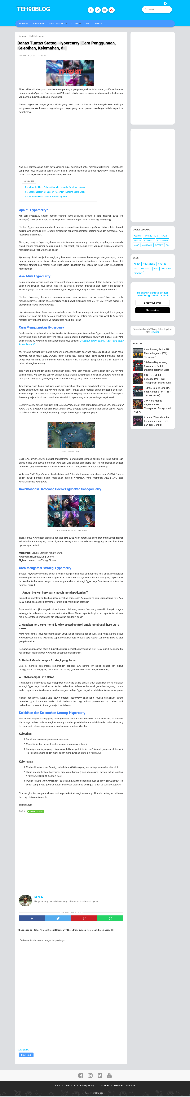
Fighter (137, 240)
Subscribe (152, 310)
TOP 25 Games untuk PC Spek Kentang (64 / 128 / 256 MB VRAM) (157, 392)
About (56, 1086)
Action (137, 264)
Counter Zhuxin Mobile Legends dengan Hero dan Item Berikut (156, 421)
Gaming (75, 24)
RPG (156, 269)
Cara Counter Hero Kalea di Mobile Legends (46, 197)
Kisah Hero (149, 240)
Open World (145, 269)
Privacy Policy (87, 1086)
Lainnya (98, 24)
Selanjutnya (23, 1050)
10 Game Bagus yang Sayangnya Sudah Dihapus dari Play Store (156, 366)
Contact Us (69, 1086)
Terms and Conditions (126, 1086)
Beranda (23, 24)
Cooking (162, 264)
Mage (136, 245)
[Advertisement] (72, 138)
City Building (149, 264)
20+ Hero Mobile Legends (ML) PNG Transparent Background (157, 379)
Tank (168, 245)
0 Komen (42, 56)
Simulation (166, 269)
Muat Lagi (26, 1055)
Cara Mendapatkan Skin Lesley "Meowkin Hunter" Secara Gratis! (55, 192)
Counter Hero (151, 236)
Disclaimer (105, 1086)
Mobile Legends (57, 24)
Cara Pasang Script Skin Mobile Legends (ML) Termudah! (157, 353)
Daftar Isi (38, 24)
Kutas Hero (162, 240)
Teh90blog (33, 9)
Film (87, 24)
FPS (135, 269)
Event (164, 236)
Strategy (138, 273)
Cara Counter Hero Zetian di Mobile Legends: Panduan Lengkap (55, 188)
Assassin (138, 236)
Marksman (147, 245)
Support (159, 245)
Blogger (155, 332)
